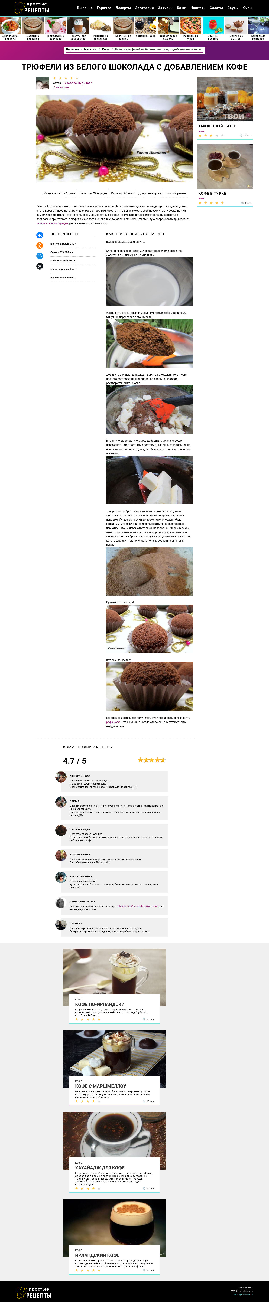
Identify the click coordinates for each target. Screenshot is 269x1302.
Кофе (78, 999)
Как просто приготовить (34, 1293)
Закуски (165, 8)
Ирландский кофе (97, 1255)
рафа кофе (113, 722)
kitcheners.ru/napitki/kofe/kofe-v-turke (139, 906)
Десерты (123, 8)
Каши (181, 8)
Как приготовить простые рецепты (32, 8)
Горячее (104, 8)
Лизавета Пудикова (77, 83)
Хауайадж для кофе (100, 1167)
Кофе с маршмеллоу (100, 1086)
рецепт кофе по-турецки (52, 223)
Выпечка (85, 8)
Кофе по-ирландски (100, 1004)
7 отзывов (61, 87)
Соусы (233, 8)
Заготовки (144, 8)
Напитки (198, 8)
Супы (248, 8)
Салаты (216, 8)
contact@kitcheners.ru (243, 1294)
